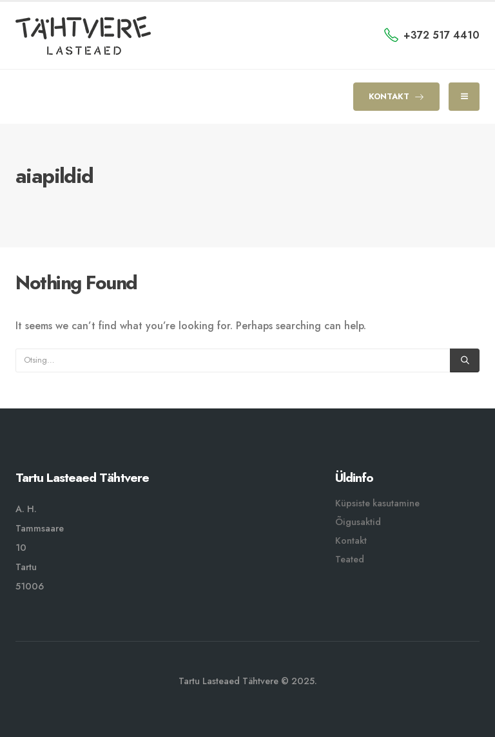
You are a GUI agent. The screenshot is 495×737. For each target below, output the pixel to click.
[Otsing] (465, 360)
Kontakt (351, 540)
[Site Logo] (83, 35)
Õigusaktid (358, 521)
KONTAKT (396, 96)
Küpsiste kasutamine (377, 503)
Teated (349, 559)
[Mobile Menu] (464, 96)
